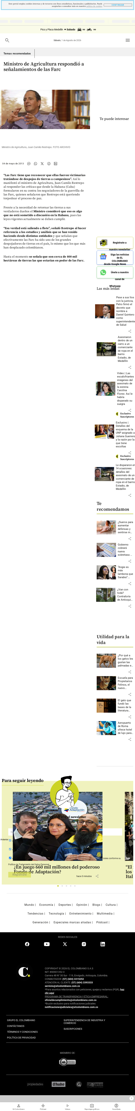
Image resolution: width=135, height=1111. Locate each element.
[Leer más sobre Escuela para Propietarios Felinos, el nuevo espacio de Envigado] (125, 683)
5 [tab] (75, 887)
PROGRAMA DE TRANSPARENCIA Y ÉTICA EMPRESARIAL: (76, 996)
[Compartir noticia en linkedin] (55, 163)
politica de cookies (94, 6)
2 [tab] (63, 887)
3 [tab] (67, 887)
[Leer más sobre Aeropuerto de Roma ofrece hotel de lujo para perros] (125, 728)
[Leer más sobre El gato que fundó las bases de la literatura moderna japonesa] (125, 705)
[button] (129, 331)
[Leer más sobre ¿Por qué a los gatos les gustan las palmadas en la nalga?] (125, 661)
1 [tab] (59, 887)
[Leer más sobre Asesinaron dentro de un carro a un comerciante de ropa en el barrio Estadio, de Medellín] (125, 349)
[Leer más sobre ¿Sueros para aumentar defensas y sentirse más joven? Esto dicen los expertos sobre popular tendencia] (125, 527)
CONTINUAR (118, 5)
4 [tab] (71, 887)
